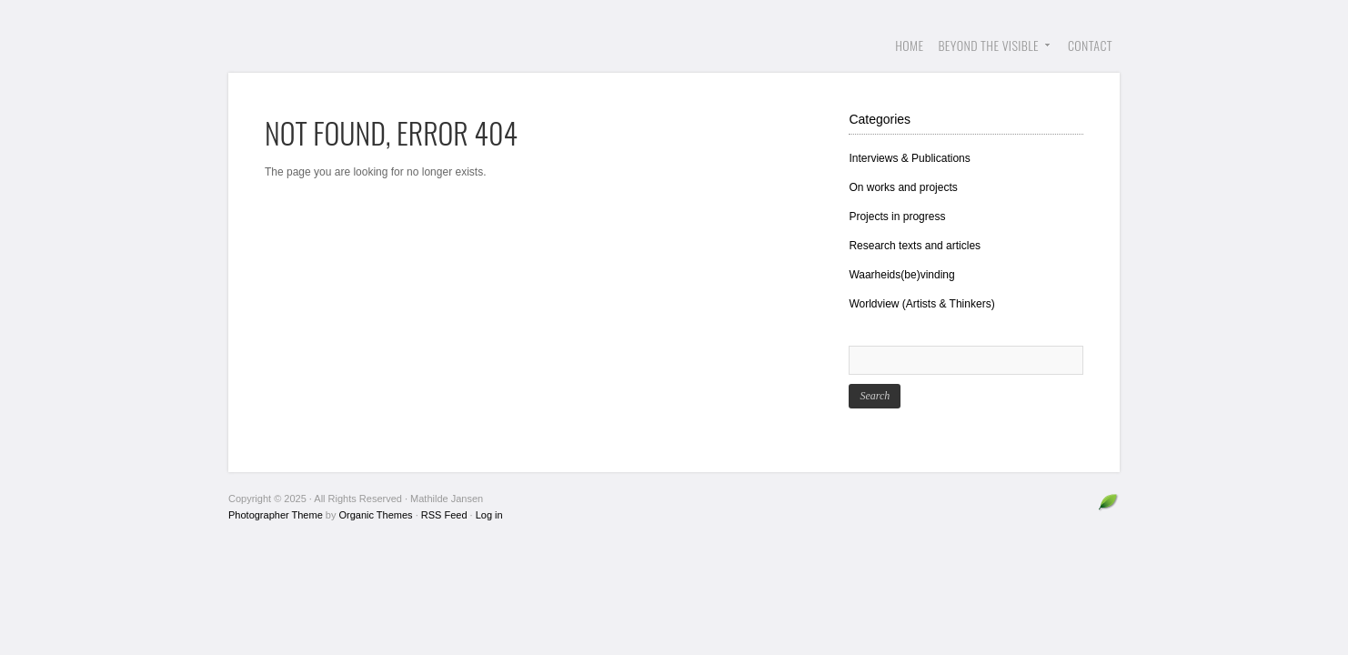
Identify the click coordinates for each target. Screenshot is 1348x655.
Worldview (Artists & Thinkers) (921, 303)
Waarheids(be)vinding (901, 274)
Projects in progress (897, 216)
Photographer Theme (275, 514)
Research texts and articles (915, 245)
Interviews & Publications (909, 158)
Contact (1090, 45)
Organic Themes (376, 514)
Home (909, 45)
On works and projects (903, 187)
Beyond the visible (991, 54)
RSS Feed (444, 514)
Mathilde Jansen (364, 45)
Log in (489, 514)
